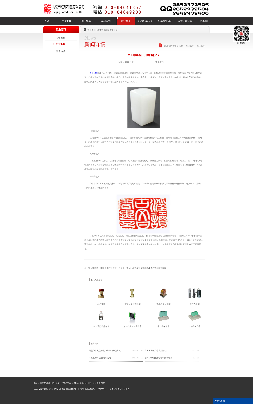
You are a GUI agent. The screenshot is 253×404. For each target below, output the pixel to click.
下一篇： (144, 268)
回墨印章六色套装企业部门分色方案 (105, 350)
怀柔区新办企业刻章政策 (100, 358)
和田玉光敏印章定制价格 (156, 350)
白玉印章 (94, 73)
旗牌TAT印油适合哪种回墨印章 (158, 358)
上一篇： (103, 268)
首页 (46, 21)
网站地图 (101, 389)
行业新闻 (190, 46)
